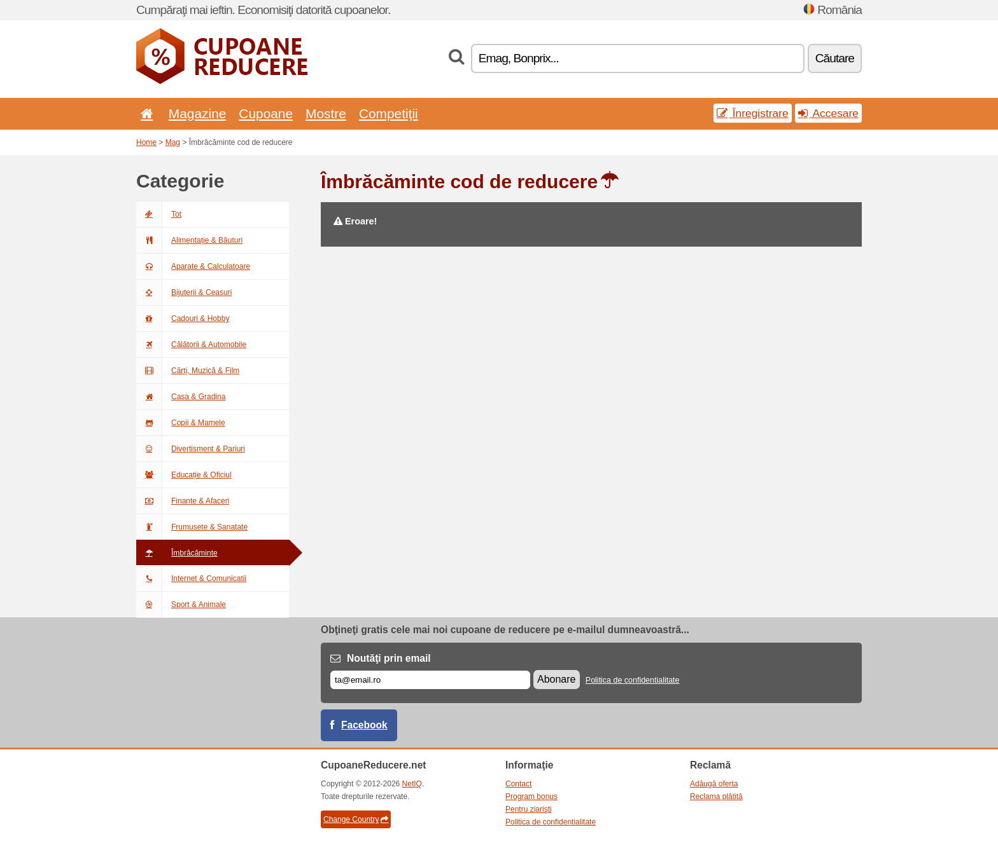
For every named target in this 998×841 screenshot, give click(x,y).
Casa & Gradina (180, 396)
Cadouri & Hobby (182, 318)
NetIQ (412, 783)
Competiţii (388, 113)
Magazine (198, 113)
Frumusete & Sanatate (192, 527)
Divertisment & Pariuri (190, 449)
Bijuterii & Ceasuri (184, 292)
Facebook (364, 725)
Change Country (355, 819)
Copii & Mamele (180, 422)
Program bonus (531, 796)
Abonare (556, 679)
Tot (158, 214)
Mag (172, 142)
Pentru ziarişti (528, 809)
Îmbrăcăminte (177, 553)
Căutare (834, 58)
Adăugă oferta (714, 783)
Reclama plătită (716, 796)
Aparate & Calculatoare (193, 266)
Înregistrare (753, 113)
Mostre (326, 113)
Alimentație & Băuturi (189, 240)
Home (146, 142)
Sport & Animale (181, 604)
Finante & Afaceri (182, 501)
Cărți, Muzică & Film (187, 370)
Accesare (828, 113)
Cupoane (266, 113)
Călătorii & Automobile (191, 344)
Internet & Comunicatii (191, 578)
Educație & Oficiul (184, 475)
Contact (518, 783)
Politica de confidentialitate (633, 680)
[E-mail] (430, 680)
